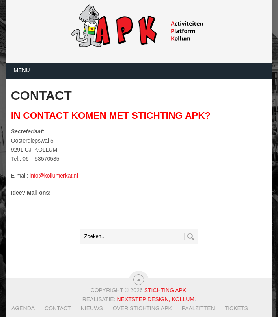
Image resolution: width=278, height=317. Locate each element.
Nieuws (92, 308)
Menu (21, 70)
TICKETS (236, 308)
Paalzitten (198, 308)
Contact (58, 308)
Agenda (23, 308)
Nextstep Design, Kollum (155, 299)
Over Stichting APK (142, 308)
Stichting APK (165, 290)
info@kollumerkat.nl (54, 176)
